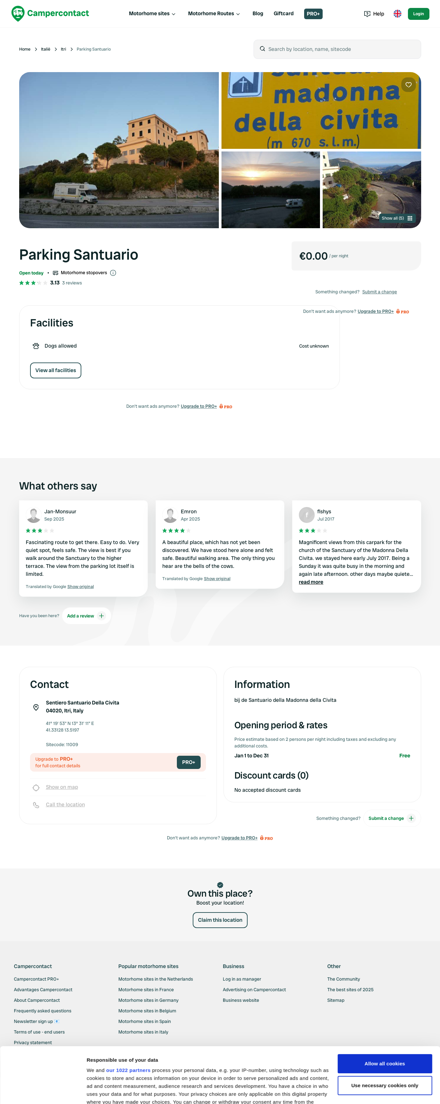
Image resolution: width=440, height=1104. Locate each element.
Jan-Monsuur (60, 511)
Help (374, 13)
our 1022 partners (128, 1018)
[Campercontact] (50, 13)
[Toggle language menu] (397, 14)
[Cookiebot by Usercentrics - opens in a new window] (43, 1091)
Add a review (86, 615)
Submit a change (379, 292)
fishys (324, 511)
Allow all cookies (385, 1011)
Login (418, 14)
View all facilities (55, 370)
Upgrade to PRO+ (199, 406)
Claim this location (220, 919)
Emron (189, 511)
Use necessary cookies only (385, 1033)
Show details (102, 1091)
